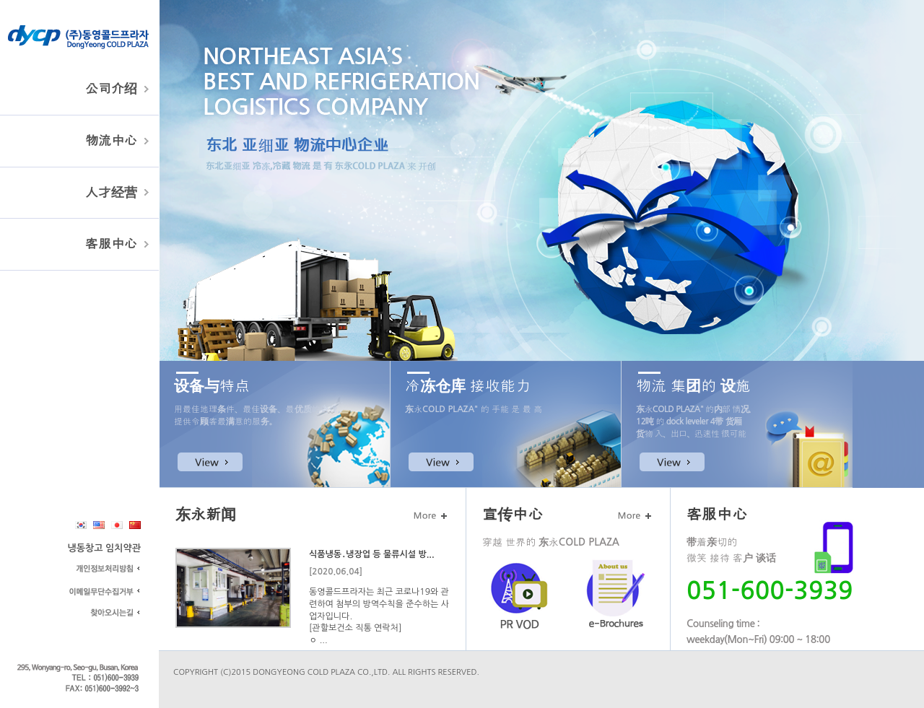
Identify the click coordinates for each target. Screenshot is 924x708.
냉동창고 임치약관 (104, 548)
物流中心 (111, 140)
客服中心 (111, 243)
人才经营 (111, 192)
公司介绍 (111, 88)
